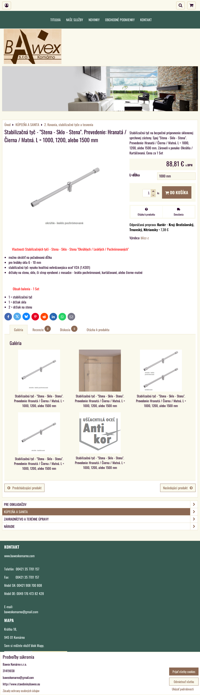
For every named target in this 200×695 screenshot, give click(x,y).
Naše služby (74, 19)
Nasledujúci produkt (178, 487)
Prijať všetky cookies (184, 671)
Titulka (55, 19)
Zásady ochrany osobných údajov (21, 690)
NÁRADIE (101, 526)
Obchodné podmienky (120, 19)
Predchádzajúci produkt (24, 487)
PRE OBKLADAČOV (101, 504)
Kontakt (146, 19)
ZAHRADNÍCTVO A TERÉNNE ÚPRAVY (101, 519)
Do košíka (176, 192)
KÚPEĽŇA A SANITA (101, 511)
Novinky (94, 19)
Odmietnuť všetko (184, 681)
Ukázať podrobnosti (183, 689)
